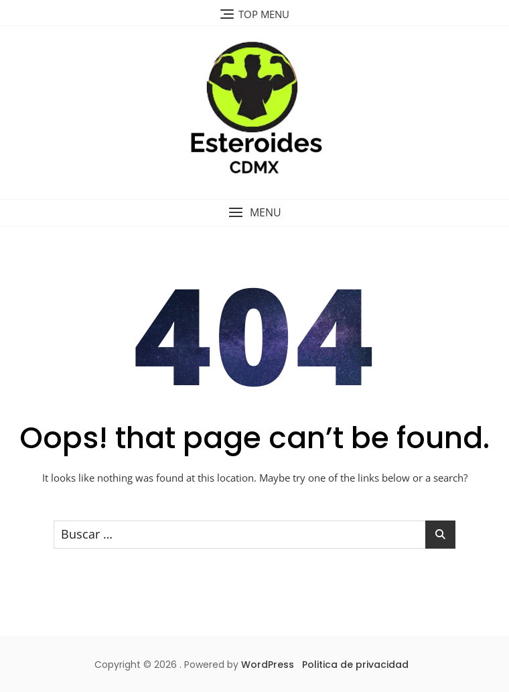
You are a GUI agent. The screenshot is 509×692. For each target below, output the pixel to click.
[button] (254, 212)
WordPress (267, 664)
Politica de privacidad (355, 664)
